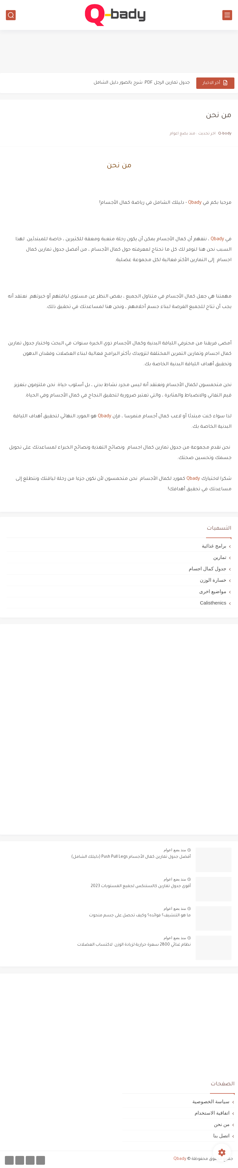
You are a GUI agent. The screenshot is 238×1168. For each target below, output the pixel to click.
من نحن (222, 1124)
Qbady (194, 203)
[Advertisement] (119, 51)
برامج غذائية (214, 546)
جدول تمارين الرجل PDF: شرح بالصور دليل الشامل (142, 82)
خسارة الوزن (213, 580)
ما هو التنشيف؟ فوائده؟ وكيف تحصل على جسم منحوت (140, 915)
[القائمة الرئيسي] (227, 15)
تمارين (219, 557)
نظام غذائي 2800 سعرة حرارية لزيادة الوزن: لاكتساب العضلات (134, 945)
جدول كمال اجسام (207, 568)
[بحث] (11, 15)
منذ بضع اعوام (175, 850)
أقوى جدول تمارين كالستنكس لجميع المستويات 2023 (141, 886)
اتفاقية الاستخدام (212, 1113)
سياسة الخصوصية (211, 1101)
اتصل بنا (221, 1135)
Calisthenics (213, 602)
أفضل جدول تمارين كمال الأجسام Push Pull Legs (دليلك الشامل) (131, 857)
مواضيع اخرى (212, 591)
